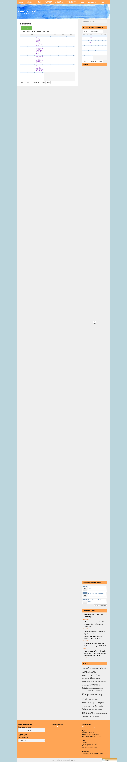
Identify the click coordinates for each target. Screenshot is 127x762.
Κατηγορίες (26, 28)
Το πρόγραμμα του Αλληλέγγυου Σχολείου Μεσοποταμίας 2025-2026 (95, 645)
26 (58, 64)
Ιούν (28, 31)
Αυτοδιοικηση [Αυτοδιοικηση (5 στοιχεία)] (86, 678)
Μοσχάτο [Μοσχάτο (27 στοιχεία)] (100, 703)
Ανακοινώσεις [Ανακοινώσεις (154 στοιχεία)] (89, 672)
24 (42, 64)
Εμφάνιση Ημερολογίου (100, 605)
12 (58, 46)
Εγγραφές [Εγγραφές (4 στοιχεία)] (85, 685)
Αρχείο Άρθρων (23, 737)
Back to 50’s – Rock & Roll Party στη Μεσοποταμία (95, 616)
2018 (23, 31)
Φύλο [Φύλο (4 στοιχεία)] (94, 716)
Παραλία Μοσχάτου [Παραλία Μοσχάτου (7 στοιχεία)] (88, 706)
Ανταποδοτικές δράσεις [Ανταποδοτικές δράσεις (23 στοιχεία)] (91, 675)
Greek (105, 760)
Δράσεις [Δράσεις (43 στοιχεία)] (102, 681)
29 (27, 72)
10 (42, 46)
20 (66, 55)
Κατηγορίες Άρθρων (24, 727)
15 (27, 55)
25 (50, 64)
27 (66, 64)
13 (66, 46)
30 (34, 72)
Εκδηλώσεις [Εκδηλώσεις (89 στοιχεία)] (94, 685)
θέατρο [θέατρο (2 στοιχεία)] (97, 716)
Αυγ (44, 31)
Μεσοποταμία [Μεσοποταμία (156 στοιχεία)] (89, 702)
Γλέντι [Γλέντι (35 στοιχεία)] (92, 678)
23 (34, 64)
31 (42, 72)
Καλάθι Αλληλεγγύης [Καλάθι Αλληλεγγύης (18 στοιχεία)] (95, 691)
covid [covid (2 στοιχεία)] (83, 668)
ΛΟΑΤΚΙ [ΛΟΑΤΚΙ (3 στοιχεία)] (91, 699)
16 (34, 55)
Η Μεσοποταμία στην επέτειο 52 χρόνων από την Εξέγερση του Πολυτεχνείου (94, 624)
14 (73, 46)
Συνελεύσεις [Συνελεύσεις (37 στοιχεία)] (87, 716)
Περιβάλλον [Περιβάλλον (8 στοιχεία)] (92, 709)
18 (50, 55)
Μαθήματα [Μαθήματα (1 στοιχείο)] (96, 699)
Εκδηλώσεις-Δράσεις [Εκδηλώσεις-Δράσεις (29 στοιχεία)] (90, 688)
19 (58, 55)
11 (50, 46)
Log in (73, 760)
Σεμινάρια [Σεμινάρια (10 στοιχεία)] (103, 713)
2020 (48, 31)
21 (73, 55)
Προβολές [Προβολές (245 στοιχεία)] (87, 712)
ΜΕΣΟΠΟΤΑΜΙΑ (27, 10)
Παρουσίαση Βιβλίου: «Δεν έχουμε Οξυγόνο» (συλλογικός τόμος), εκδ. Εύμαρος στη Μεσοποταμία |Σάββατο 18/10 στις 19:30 (95, 635)
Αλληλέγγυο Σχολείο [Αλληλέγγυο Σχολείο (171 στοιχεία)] (95, 668)
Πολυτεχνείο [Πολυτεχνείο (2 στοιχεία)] (99, 709)
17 (42, 55)
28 (73, 64)
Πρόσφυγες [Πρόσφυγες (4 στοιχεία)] (97, 713)
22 (27, 64)
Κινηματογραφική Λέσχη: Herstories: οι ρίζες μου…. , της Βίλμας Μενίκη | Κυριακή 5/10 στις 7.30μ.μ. (95, 653)
